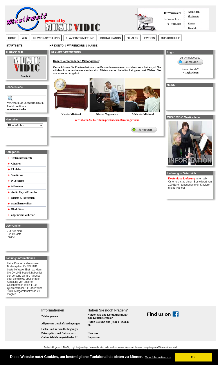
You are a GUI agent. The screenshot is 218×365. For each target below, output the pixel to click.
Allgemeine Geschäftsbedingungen (60, 323)
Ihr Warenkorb (172, 12)
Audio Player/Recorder (24, 192)
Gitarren (16, 163)
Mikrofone (17, 186)
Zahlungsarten (49, 316)
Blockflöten (18, 209)
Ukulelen (16, 169)
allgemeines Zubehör (23, 214)
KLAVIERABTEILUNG (46, 38)
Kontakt (192, 28)
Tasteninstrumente (22, 157)
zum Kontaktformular (100, 317)
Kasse (191, 23)
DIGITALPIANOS (110, 38)
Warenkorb (76, 45)
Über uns (93, 333)
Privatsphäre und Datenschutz (58, 333)
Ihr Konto (193, 16)
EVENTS (149, 38)
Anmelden (194, 11)
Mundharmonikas (21, 203)
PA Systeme (18, 180)
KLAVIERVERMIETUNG (80, 38)
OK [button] (193, 357)
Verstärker (17, 175)
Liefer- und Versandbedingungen (59, 329)
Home (12, 38)
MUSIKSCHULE (170, 38)
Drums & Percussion (23, 197)
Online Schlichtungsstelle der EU (59, 337)
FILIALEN (133, 38)
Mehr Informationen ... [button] (158, 357)
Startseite (14, 45)
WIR (24, 38)
